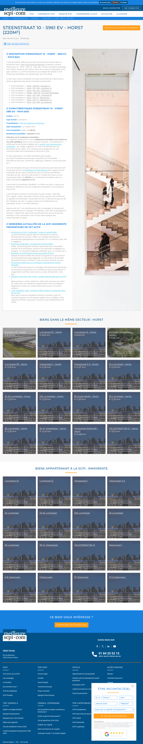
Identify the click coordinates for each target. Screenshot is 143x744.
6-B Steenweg (12, 577)
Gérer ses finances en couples (49, 729)
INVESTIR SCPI (65, 14)
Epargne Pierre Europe (46, 695)
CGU (17, 742)
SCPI (32, 14)
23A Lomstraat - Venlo (51, 396)
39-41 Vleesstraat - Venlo (52, 428)
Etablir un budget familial (12, 709)
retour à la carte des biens (121, 28)
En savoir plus (105, 2)
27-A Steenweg (117, 577)
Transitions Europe (45, 686)
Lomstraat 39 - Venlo (16, 364)
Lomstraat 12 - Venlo (85, 332)
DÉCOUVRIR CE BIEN (19, 353)
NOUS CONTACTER (111, 8)
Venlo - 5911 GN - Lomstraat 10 (39, 88)
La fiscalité (7, 682)
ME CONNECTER (131, 8)
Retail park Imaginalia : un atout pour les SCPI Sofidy (32, 244)
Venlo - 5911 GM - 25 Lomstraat (39, 102)
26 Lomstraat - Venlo (16, 428)
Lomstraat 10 (12, 481)
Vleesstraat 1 (81, 481)
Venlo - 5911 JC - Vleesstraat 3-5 (39, 100)
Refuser (115, 2)
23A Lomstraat (82, 513)
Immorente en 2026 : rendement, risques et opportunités (34, 232)
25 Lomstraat (12, 513)
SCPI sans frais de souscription (84, 714)
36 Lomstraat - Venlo (120, 396)
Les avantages (8, 678)
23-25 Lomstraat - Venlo (17, 396)
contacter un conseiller (71, 625)
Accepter (123, 2)
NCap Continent (44, 691)
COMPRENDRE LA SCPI (86, 14)
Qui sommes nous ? (10, 686)
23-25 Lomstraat (48, 513)
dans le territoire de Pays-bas (33, 64)
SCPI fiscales (8, 695)
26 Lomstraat (12, 545)
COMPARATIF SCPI (46, 14)
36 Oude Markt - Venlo (86, 396)
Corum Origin (43, 674)
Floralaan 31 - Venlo (15, 332)
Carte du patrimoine (79, 693)
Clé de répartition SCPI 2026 (48, 720)
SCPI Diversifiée (78, 722)
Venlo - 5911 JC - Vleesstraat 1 (38, 97)
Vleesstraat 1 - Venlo (50, 364)
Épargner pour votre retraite (13, 718)
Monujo (110, 674)
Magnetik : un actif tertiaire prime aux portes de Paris (32, 253)
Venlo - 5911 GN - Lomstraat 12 (39, 90)
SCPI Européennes (79, 709)
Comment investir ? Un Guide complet (52, 733)
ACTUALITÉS (106, 14)
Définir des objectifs (10, 722)
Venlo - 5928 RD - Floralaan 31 (39, 86)
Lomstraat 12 (46, 481)
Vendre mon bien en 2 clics (82, 689)
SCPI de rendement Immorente (32, 123)
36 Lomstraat (116, 513)
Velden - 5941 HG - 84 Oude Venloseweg (43, 93)
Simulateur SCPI (78, 685)
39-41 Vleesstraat (48, 545)
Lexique (110, 682)
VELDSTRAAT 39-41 (84, 545)
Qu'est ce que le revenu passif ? (49, 716)
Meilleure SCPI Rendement (37, 170)
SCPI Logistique (78, 726)
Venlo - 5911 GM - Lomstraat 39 (39, 95)
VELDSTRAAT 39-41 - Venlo (123, 428)
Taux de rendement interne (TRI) (15, 726)
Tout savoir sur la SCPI (11, 674)
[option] (106, 180)
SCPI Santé (76, 718)
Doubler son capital (45, 725)
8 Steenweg (45, 577)
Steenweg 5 (115, 545)
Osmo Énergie (43, 682)
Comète (40, 678)
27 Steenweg (81, 577)
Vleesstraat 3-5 (117, 481)
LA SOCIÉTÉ (121, 14)
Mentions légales (8, 742)
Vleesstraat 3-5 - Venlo (86, 364)
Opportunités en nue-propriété (83, 674)
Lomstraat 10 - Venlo (50, 332)
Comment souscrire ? (115, 678)
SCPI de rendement (10, 691)
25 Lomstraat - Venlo (120, 364)
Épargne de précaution (11, 714)
